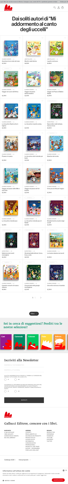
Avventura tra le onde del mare (11, 61)
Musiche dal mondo (53, 156)
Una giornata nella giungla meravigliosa (32, 286)
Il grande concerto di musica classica (10, 286)
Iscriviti (24, 400)
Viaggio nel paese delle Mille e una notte (11, 189)
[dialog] (34, 476)
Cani (7, 336)
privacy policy (30, 437)
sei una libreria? (9, 437)
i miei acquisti (8, 434)
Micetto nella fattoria (31, 61)
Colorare (36, 336)
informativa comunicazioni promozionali (31, 443)
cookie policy (30, 439)
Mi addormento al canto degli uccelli (55, 222)
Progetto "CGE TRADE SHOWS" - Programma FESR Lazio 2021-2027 (33, 448)
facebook (50, 436)
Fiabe (48, 336)
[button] (9, 480)
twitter (49, 441)
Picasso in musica (7, 156)
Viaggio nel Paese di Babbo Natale (55, 92)
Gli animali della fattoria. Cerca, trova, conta (33, 254)
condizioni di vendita (11, 436)
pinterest (50, 439)
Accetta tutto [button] (58, 480)
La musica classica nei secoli (55, 253)
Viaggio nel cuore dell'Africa (10, 92)
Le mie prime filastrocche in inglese (10, 125)
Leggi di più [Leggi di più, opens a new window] (43, 475)
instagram (50, 434)
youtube (49, 437)
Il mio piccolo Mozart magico (55, 188)
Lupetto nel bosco (52, 61)
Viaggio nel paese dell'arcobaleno (30, 92)
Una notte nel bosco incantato (56, 285)
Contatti (28, 432)
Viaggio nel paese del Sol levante (32, 189)
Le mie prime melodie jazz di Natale (33, 222)
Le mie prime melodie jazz (9, 221)
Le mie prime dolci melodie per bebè (34, 157)
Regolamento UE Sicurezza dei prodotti (33, 435)
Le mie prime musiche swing (33, 124)
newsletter (51, 432)
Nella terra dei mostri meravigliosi (8, 254)
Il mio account (9, 432)
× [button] (66, 470)
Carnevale (23, 336)
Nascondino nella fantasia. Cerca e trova (55, 125)
